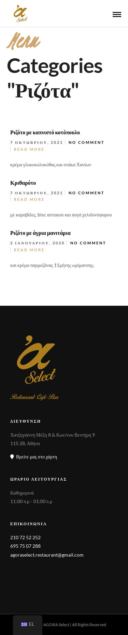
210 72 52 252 (25, 537)
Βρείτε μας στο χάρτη (33, 456)
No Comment (87, 142)
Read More (29, 149)
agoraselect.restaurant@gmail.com (47, 555)
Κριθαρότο (23, 182)
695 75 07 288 (25, 546)
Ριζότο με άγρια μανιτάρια (40, 232)
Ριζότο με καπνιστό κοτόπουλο (45, 132)
